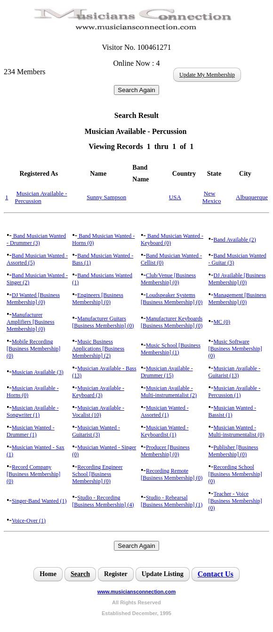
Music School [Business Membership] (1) (171, 349)
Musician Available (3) (38, 372)
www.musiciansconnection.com (136, 591)
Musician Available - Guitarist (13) (234, 372)
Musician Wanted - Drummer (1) (31, 431)
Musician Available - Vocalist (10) (98, 411)
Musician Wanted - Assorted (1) (165, 411)
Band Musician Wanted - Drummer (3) (36, 239)
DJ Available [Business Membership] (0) (236, 279)
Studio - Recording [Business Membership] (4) (103, 501)
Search (80, 573)
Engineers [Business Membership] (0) (97, 298)
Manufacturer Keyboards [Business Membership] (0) (171, 322)
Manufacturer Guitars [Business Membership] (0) (103, 322)
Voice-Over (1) (29, 520)
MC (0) (221, 322)
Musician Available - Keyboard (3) (98, 391)
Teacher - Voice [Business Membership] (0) (235, 501)
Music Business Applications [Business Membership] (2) (98, 348)
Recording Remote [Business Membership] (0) (171, 474)
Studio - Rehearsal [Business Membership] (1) (171, 501)
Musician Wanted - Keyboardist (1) (165, 431)
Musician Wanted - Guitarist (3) (96, 431)
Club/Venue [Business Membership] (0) (168, 279)
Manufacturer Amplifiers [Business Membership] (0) (31, 322)
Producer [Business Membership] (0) (165, 451)
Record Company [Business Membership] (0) (33, 474)
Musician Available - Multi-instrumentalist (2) (169, 391)
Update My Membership (207, 74)
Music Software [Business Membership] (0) (235, 348)
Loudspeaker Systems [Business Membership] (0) (171, 298)
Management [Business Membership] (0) (237, 298)
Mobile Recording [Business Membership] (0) (33, 348)
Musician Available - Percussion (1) (234, 391)
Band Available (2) (234, 239)
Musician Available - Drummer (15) (167, 372)
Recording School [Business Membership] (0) (235, 474)
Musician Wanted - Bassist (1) (232, 411)
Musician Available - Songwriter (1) (33, 411)
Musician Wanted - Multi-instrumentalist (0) (236, 431)
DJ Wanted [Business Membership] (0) (33, 298)
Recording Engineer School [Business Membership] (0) (97, 474)
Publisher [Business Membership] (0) (233, 451)
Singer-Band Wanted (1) (39, 501)
